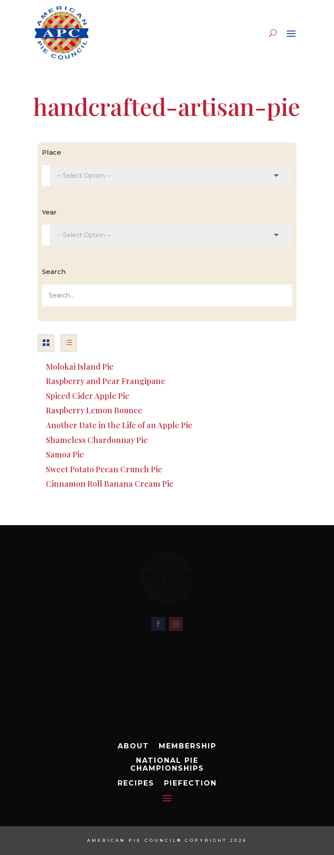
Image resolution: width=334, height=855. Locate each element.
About (133, 746)
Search (54, 271)
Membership (187, 746)
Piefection (190, 783)
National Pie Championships (167, 764)
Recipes (136, 783)
